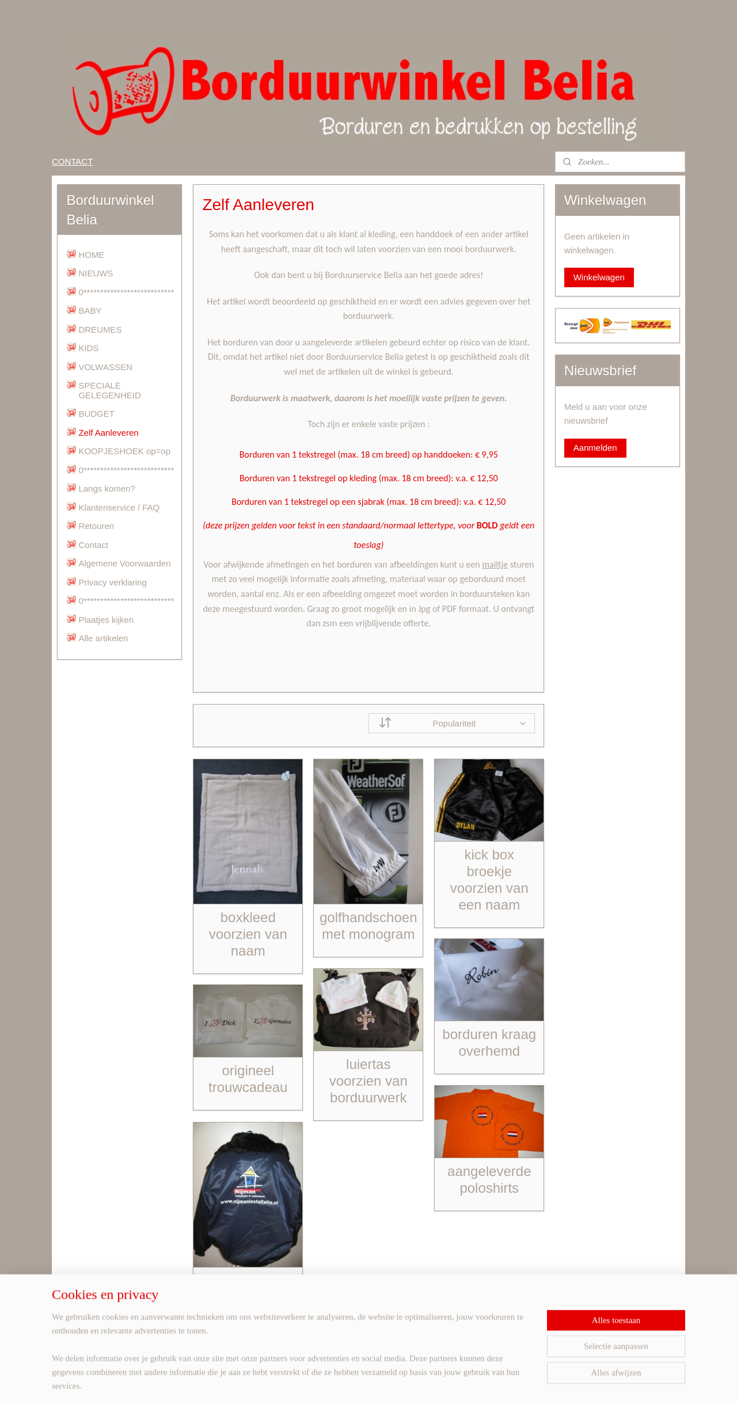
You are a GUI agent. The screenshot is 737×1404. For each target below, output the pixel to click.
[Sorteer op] (451, 723)
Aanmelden (595, 447)
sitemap (341, 1382)
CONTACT (72, 161)
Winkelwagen (599, 277)
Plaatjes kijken (106, 620)
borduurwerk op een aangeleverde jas (248, 1305)
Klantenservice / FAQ (118, 507)
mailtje (495, 564)
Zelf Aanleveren (108, 432)
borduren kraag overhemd (489, 1042)
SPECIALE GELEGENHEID (109, 390)
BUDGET (96, 413)
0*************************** (126, 292)
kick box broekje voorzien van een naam (489, 879)
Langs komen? (106, 488)
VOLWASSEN (105, 367)
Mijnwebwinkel (489, 1382)
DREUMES (99, 329)
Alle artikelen (103, 638)
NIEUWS (95, 273)
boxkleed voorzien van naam (247, 934)
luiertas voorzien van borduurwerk (368, 1080)
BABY (89, 310)
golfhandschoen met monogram (368, 926)
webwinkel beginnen (399, 1382)
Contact (93, 545)
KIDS (88, 348)
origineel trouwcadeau (247, 1079)
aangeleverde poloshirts (489, 1179)
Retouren (96, 526)
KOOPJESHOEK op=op (124, 451)
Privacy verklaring (112, 582)
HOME (91, 255)
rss (362, 1382)
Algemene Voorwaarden (124, 563)
